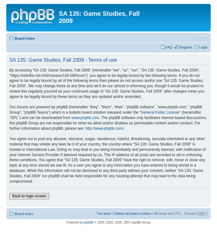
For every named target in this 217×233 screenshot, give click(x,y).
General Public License (160, 112)
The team (104, 213)
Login (203, 47)
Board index (25, 38)
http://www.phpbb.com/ (104, 128)
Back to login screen (29, 196)
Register (185, 47)
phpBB (88, 222)
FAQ (168, 47)
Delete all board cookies (132, 213)
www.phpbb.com (85, 118)
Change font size (203, 37)
